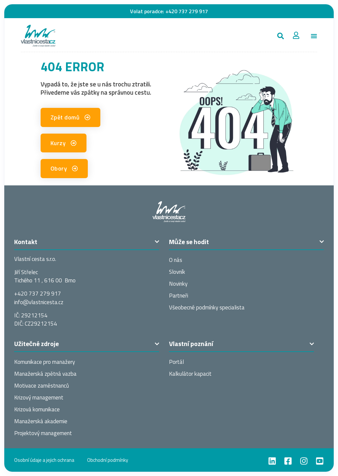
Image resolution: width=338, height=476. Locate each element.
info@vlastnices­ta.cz (38, 302)
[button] (280, 35)
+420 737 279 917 (186, 11)
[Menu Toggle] (314, 36)
